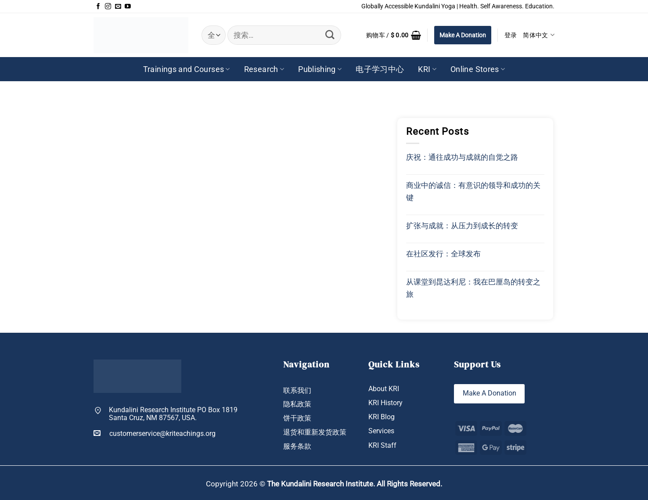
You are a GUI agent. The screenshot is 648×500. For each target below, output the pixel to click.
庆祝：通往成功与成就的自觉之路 (462, 157)
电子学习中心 (380, 69)
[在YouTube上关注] (128, 6)
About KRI (383, 389)
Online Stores (477, 69)
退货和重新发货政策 (314, 432)
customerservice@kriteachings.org (155, 433)
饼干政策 (297, 418)
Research (264, 69)
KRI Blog (381, 417)
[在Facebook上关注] (98, 6)
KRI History (385, 403)
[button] (393, 35)
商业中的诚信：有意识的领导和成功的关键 (473, 191)
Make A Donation (462, 35)
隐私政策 (297, 404)
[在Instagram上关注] (108, 6)
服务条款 (297, 446)
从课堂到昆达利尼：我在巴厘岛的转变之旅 (473, 288)
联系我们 (297, 390)
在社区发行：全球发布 (443, 253)
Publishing (320, 69)
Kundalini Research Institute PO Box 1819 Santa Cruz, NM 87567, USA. (173, 414)
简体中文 (538, 35)
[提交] (330, 34)
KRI (427, 69)
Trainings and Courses (186, 69)
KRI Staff (382, 445)
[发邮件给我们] (118, 6)
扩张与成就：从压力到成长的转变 (462, 225)
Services (381, 431)
